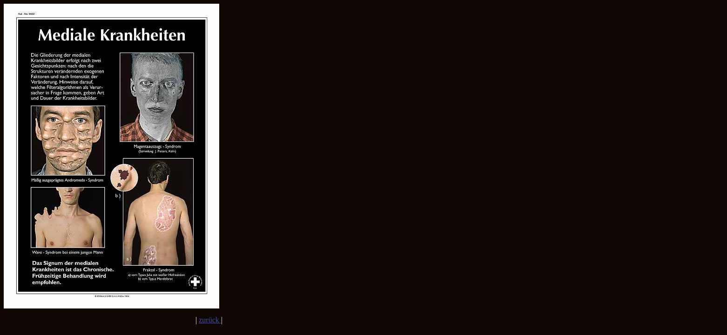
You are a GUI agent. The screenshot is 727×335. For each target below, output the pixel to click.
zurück (210, 320)
